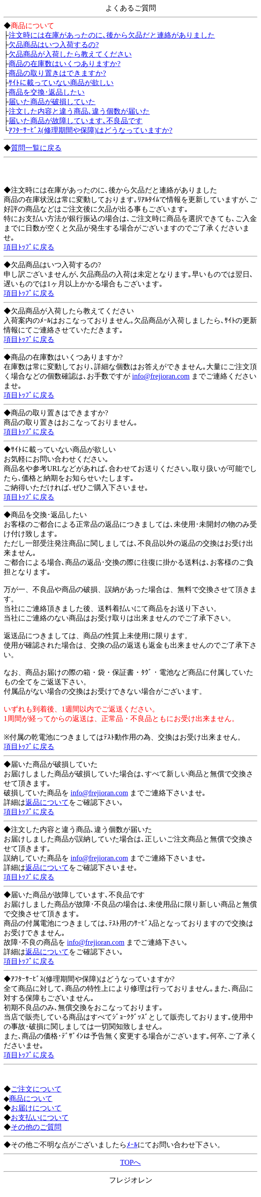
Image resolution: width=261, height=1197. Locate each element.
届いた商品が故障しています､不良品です (75, 121)
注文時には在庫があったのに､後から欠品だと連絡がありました (112, 35)
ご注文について (36, 1089)
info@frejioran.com (161, 376)
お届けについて (36, 1108)
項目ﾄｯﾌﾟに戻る (29, 247)
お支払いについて (40, 1117)
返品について (47, 802)
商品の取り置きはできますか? (57, 73)
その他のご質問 (36, 1127)
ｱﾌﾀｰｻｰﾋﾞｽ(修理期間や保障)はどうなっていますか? (90, 130)
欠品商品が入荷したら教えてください (70, 54)
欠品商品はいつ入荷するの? (54, 44)
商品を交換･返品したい (47, 92)
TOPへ (130, 1162)
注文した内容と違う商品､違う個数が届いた (79, 111)
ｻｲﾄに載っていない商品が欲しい (61, 83)
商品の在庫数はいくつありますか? (64, 63)
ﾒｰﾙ (132, 1145)
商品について (30, 1098)
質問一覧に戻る (36, 148)
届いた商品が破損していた (52, 102)
